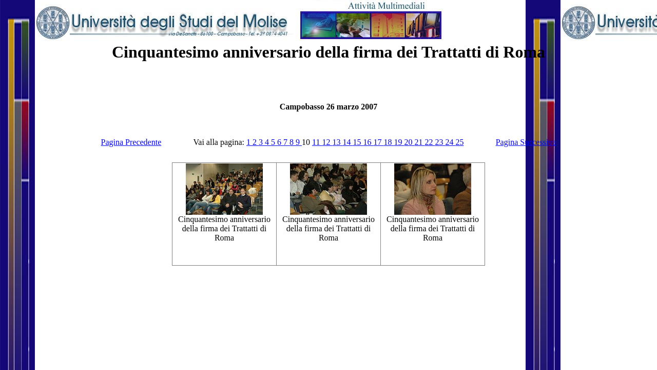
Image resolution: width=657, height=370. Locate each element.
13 (337, 142)
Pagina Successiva (526, 142)
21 (419, 142)
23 (440, 142)
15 (358, 142)
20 (409, 142)
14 (347, 142)
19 (399, 142)
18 (388, 142)
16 (368, 142)
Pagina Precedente (131, 142)
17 (378, 142)
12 (327, 142)
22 (429, 142)
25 (459, 142)
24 (450, 142)
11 (317, 142)
